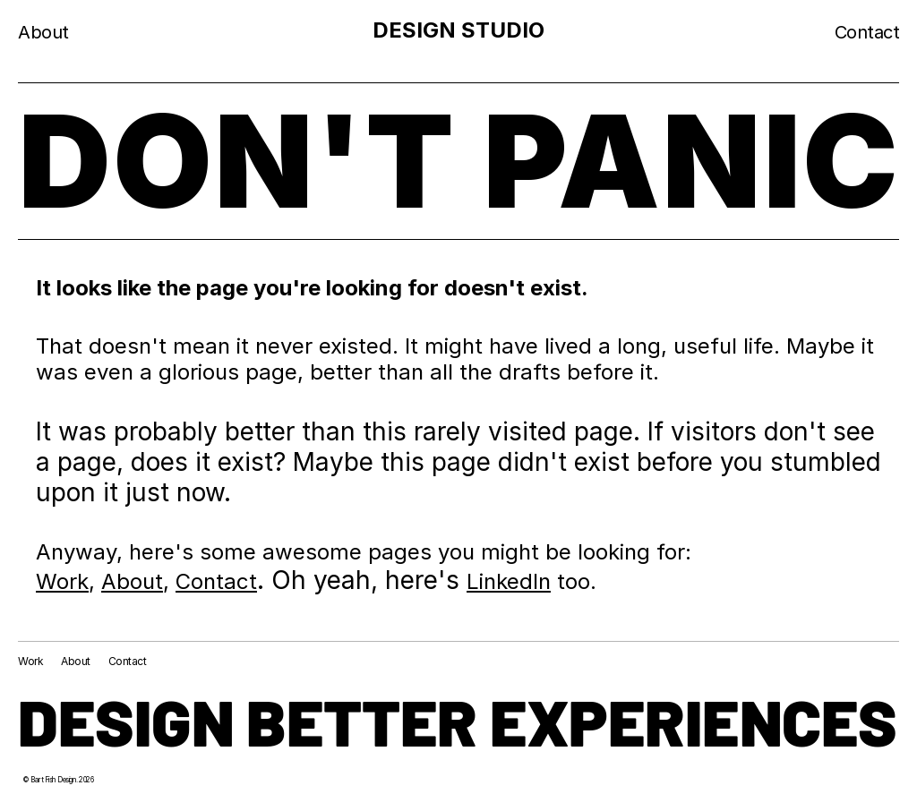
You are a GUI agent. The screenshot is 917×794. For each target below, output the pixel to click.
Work (62, 581)
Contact (216, 581)
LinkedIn (509, 581)
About (132, 581)
